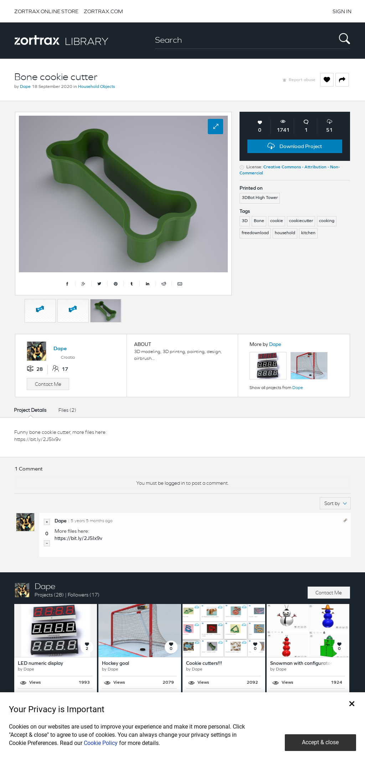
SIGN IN (342, 11)
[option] (40, 310)
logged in (175, 483)
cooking (326, 221)
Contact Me (48, 384)
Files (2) (67, 410)
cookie (276, 221)
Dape (25, 87)
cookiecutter (301, 221)
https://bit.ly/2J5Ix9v (78, 538)
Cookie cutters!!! (204, 663)
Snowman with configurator (301, 663)
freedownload (255, 233)
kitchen (308, 233)
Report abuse (302, 80)
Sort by (335, 503)
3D (245, 221)
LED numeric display (40, 663)
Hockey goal (115, 663)
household (285, 233)
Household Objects (96, 87)
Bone (259, 221)
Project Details (30, 410)
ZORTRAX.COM (103, 11)
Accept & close (320, 742)
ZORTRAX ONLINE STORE (46, 11)
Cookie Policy (101, 743)
